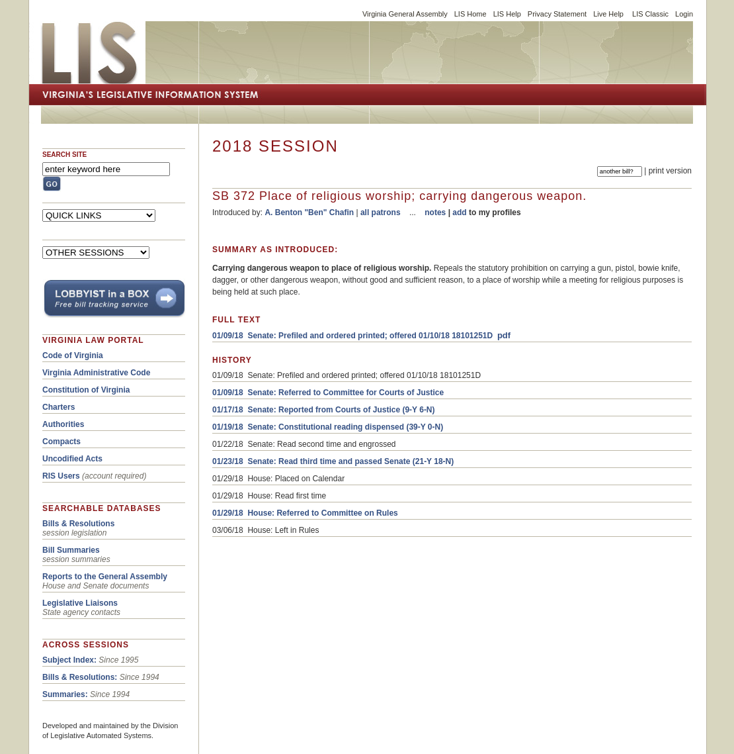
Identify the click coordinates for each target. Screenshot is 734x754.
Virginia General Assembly (405, 14)
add (459, 212)
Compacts (61, 441)
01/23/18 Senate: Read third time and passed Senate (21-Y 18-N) (333, 461)
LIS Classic (650, 14)
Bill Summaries (71, 550)
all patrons (380, 212)
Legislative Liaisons (80, 603)
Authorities (63, 424)
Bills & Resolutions (78, 523)
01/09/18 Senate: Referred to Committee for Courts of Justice (328, 392)
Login (684, 14)
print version (670, 170)
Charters (58, 407)
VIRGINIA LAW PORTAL (93, 340)
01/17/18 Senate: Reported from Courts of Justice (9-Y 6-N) (323, 409)
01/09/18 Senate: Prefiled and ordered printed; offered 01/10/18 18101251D (352, 335)
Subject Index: (69, 660)
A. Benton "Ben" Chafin (309, 212)
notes (435, 212)
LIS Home (470, 14)
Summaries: (65, 694)
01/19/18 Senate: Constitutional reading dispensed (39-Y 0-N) (327, 427)
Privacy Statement (557, 14)
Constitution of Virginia (86, 390)
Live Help (608, 14)
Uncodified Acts (72, 458)
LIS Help (507, 14)
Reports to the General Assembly (104, 576)
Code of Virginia (72, 355)
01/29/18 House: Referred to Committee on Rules (305, 513)
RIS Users (61, 476)
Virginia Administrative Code (96, 372)
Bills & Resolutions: (79, 677)
